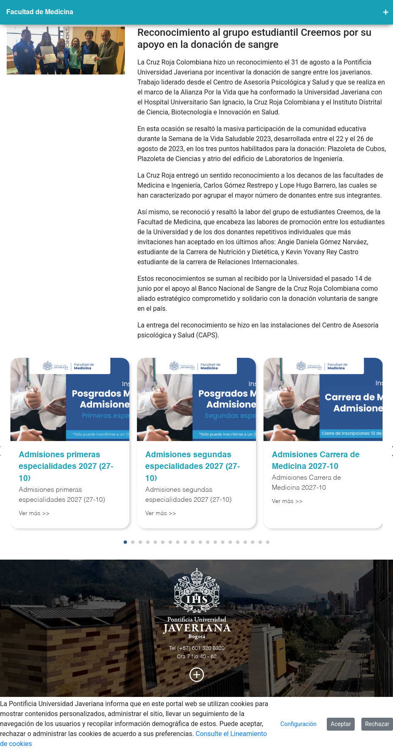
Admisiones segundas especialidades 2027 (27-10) (192, 467)
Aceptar (341, 724)
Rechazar (377, 724)
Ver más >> (34, 513)
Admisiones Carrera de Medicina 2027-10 (316, 461)
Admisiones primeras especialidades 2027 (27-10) (66, 467)
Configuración (299, 724)
